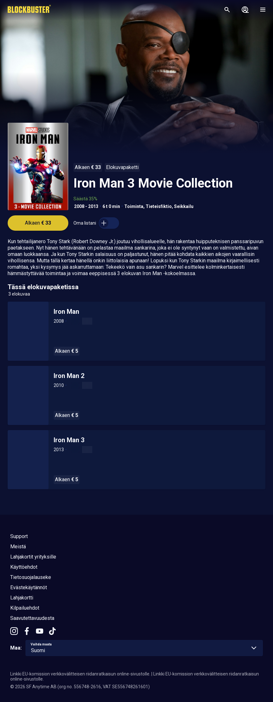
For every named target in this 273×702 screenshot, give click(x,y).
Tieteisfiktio (159, 206)
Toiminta (133, 206)
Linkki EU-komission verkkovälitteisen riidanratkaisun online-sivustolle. (80, 673)
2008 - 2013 (86, 206)
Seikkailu (183, 206)
